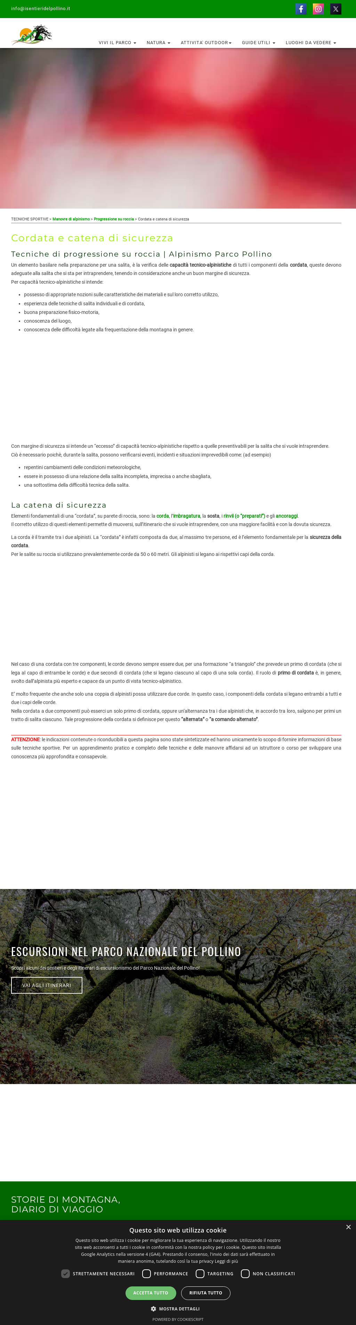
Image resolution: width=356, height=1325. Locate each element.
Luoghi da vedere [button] (311, 42)
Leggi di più (226, 1261)
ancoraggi (287, 516)
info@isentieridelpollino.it (40, 8)
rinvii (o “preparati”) (244, 516)
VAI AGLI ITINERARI (46, 985)
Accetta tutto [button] (151, 1293)
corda (162, 516)
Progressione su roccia (114, 219)
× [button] (348, 1227)
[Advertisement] (176, 393)
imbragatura (186, 516)
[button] (178, 1308)
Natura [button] (158, 42)
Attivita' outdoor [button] (206, 42)
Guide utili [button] (258, 42)
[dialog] (178, 1272)
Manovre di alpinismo (71, 219)
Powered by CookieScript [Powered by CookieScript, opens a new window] (178, 1319)
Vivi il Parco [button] (117, 42)
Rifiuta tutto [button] (205, 1293)
